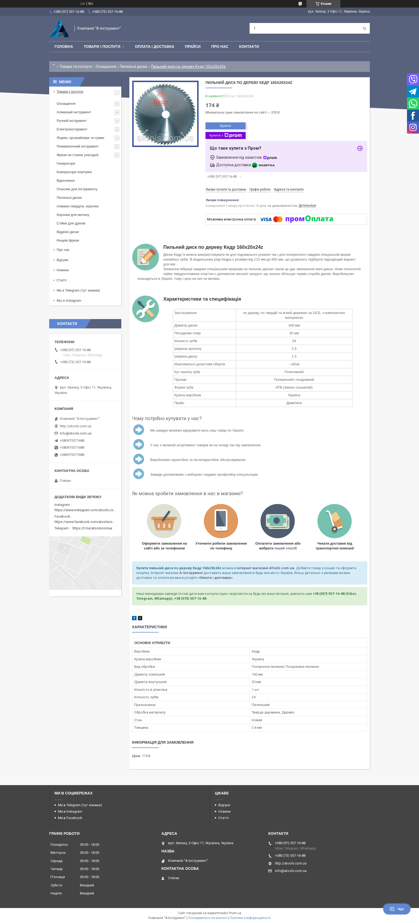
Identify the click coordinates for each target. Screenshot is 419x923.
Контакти (249, 46)
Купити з (225, 135)
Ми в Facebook (70, 818)
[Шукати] (364, 28)
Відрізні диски (68, 232)
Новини (63, 270)
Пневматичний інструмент (78, 146)
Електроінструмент (72, 129)
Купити (225, 126)
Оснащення (106, 66)
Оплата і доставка (154, 46)
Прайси (193, 46)
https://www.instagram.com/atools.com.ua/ (88, 510)
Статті (62, 280)
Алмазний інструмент (74, 112)
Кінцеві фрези (68, 240)
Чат (397, 909)
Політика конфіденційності (250, 918)
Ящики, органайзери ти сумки (80, 138)
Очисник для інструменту (77, 189)
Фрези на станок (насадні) (78, 155)
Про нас (219, 46)
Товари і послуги (102, 46)
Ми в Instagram (70, 811)
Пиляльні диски (133, 66)
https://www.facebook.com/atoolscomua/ (88, 522)
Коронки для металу (73, 215)
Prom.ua (235, 913)
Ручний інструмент (72, 121)
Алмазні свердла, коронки (78, 206)
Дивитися (294, 403)
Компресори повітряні (74, 172)
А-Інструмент (191, 573)
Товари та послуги (75, 66)
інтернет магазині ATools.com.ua (265, 568)
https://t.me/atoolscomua (92, 528)
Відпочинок (66, 181)
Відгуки (62, 260)
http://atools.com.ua (75, 426)
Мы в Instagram (69, 300)
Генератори (66, 163)
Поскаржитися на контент (207, 918)
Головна (64, 46)
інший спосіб (285, 548)
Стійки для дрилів (71, 223)
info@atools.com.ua (75, 433)
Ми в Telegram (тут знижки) (78, 290)
